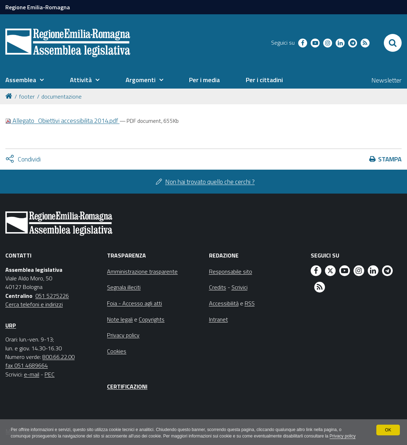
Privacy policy (343, 436)
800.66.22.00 (58, 356)
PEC (50, 374)
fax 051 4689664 (26, 365)
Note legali (120, 319)
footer (27, 96)
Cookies (116, 351)
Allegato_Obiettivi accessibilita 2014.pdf (62, 120)
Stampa (390, 159)
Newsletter (386, 80)
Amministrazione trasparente (142, 271)
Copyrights (151, 319)
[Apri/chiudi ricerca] (393, 43)
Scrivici (240, 287)
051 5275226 (52, 295)
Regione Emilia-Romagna (37, 7)
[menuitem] (24, 80)
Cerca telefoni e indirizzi (34, 304)
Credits (217, 287)
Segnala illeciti (124, 287)
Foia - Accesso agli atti (134, 303)
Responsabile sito (230, 271)
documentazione (61, 96)
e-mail (31, 374)
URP (10, 325)
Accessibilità (224, 303)
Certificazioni (127, 386)
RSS (250, 303)
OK (388, 430)
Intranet (218, 319)
